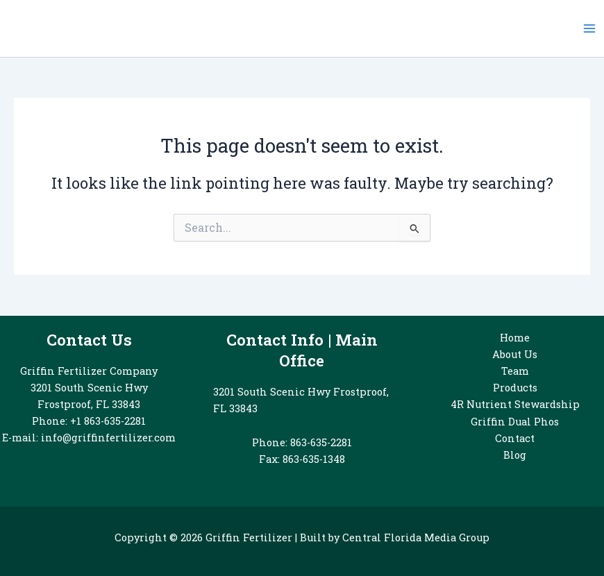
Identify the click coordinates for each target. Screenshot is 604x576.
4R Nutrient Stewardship (515, 404)
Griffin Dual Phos (515, 421)
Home (515, 337)
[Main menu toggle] (589, 28)
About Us (514, 354)
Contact (515, 438)
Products (515, 387)
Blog (514, 454)
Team (515, 371)
